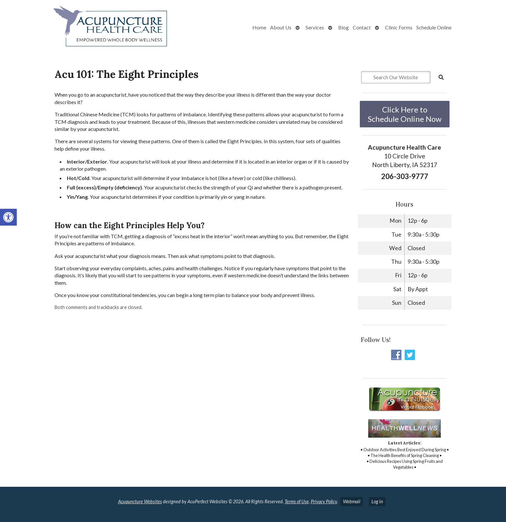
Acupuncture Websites (140, 501)
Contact (362, 27)
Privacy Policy (324, 501)
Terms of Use (297, 501)
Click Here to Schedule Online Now (404, 114)
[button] (8, 217)
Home (259, 27)
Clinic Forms (398, 27)
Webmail (351, 501)
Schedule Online (433, 27)
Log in (377, 501)
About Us (280, 27)
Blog (343, 27)
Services (315, 27)
